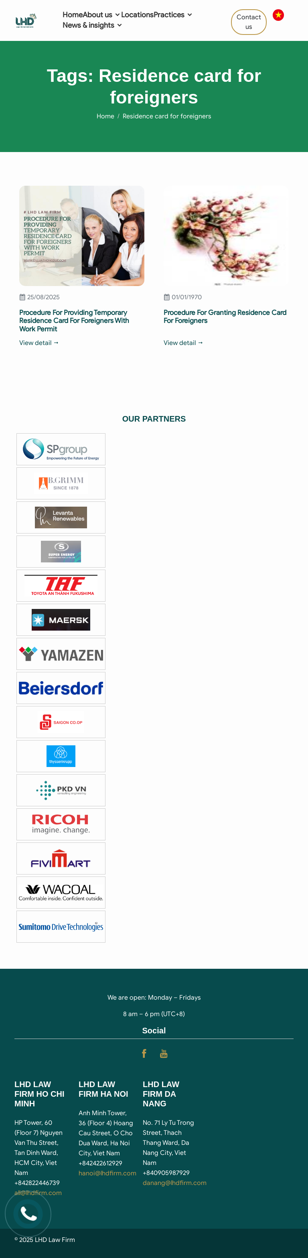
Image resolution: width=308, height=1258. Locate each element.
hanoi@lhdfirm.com (107, 1173)
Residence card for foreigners (167, 116)
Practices (173, 14)
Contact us (249, 22)
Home (73, 14)
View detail (39, 343)
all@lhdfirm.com (38, 1193)
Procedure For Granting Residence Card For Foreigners (225, 316)
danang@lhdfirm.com (175, 1183)
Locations (137, 14)
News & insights (93, 25)
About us (102, 14)
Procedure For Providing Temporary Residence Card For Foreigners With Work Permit (74, 320)
